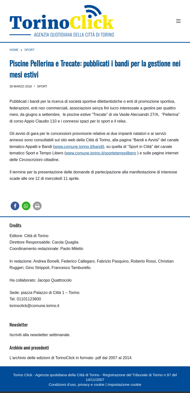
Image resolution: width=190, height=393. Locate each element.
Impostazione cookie (124, 384)
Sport (42, 86)
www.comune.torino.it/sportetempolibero (101, 153)
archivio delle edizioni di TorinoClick (43, 358)
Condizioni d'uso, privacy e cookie (76, 384)
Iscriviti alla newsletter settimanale (39, 335)
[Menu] (178, 21)
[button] (15, 206)
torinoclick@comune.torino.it (34, 306)
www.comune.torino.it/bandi (78, 147)
